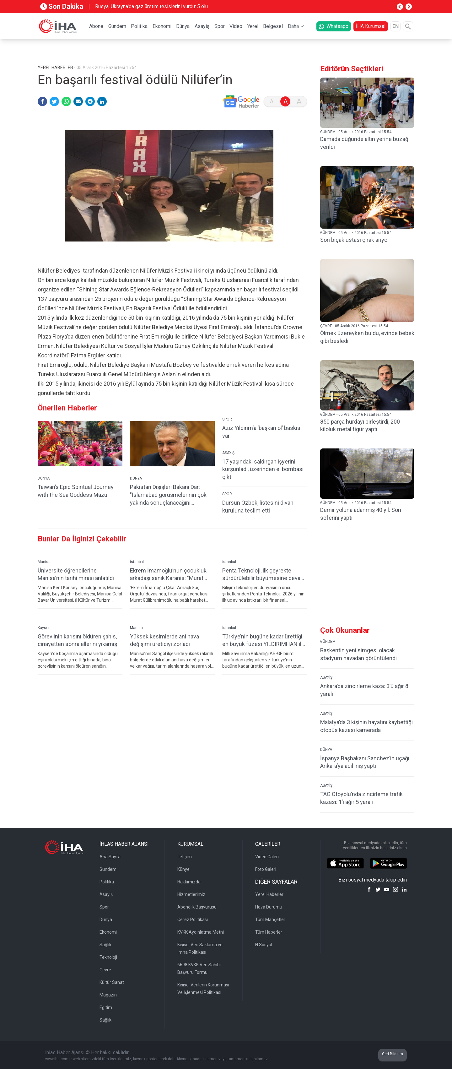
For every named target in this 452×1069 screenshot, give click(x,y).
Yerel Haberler (269, 894)
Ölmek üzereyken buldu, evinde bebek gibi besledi (367, 337)
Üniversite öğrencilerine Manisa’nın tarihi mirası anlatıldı (76, 574)
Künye (183, 869)
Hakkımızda (189, 881)
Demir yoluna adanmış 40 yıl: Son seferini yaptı (360, 514)
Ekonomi (162, 26)
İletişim (184, 856)
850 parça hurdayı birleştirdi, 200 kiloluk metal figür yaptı (360, 425)
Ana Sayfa (110, 856)
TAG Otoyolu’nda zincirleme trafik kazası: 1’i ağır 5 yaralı (361, 798)
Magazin (108, 994)
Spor (219, 26)
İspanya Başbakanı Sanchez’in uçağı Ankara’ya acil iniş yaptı (364, 762)
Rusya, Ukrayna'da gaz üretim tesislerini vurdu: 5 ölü (151, 6)
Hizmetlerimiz (191, 894)
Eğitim (106, 1007)
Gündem (117, 26)
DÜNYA (44, 478)
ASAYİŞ (228, 453)
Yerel (252, 26)
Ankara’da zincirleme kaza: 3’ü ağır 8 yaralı (364, 690)
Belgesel (273, 26)
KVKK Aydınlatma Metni (200, 932)
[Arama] (408, 26)
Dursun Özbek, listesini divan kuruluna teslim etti (257, 506)
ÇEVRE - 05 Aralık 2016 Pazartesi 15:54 (354, 326)
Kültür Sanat (112, 982)
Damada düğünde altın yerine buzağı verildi (365, 143)
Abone (96, 26)
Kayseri (44, 628)
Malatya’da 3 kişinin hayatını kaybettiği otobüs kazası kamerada (366, 726)
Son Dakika (61, 6)
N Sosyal (263, 944)
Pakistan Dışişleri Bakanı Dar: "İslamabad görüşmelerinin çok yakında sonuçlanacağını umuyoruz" (168, 495)
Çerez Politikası (192, 919)
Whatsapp (333, 26)
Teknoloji (108, 957)
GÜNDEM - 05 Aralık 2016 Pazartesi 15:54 (355, 132)
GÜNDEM (328, 641)
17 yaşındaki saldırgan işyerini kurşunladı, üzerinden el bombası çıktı (263, 469)
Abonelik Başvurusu (197, 906)
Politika (139, 26)
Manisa (44, 562)
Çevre (105, 969)
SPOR (227, 419)
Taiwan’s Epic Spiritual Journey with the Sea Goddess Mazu (76, 491)
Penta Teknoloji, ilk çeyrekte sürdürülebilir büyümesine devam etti (263, 574)
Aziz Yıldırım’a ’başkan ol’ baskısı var (262, 432)
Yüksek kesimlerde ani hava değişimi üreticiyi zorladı (164, 640)
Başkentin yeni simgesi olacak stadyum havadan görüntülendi (358, 654)
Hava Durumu (268, 906)
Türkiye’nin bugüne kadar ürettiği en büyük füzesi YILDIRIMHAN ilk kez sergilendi (263, 640)
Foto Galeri (265, 869)
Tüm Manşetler (270, 919)
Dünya (183, 26)
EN (395, 26)
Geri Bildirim (392, 1054)
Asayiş (202, 26)
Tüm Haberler (268, 932)
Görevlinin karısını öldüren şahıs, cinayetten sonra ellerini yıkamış (77, 640)
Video (235, 26)
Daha (293, 26)
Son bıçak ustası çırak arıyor (354, 239)
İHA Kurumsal (370, 26)
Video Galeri (267, 856)
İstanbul (137, 562)
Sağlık (105, 944)
